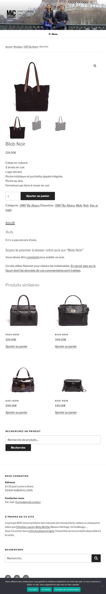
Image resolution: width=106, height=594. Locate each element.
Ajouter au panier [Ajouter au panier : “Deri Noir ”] (66, 412)
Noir (86, 205)
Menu (53, 34)
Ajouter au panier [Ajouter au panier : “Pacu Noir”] (16, 346)
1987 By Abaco (31, 46)
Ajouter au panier (37, 196)
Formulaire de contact (28, 502)
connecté (33, 257)
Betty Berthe (43, 527)
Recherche (18, 447)
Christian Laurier (25, 527)
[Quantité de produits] (12, 196)
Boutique (18, 46)
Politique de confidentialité (67, 589)
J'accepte (33, 589)
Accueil (8, 46)
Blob (79, 205)
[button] (95, 66)
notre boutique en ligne (41, 531)
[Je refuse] (102, 585)
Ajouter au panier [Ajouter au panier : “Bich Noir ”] (66, 346)
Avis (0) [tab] (10, 222)
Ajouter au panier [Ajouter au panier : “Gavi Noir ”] (16, 412)
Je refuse (46, 589)
